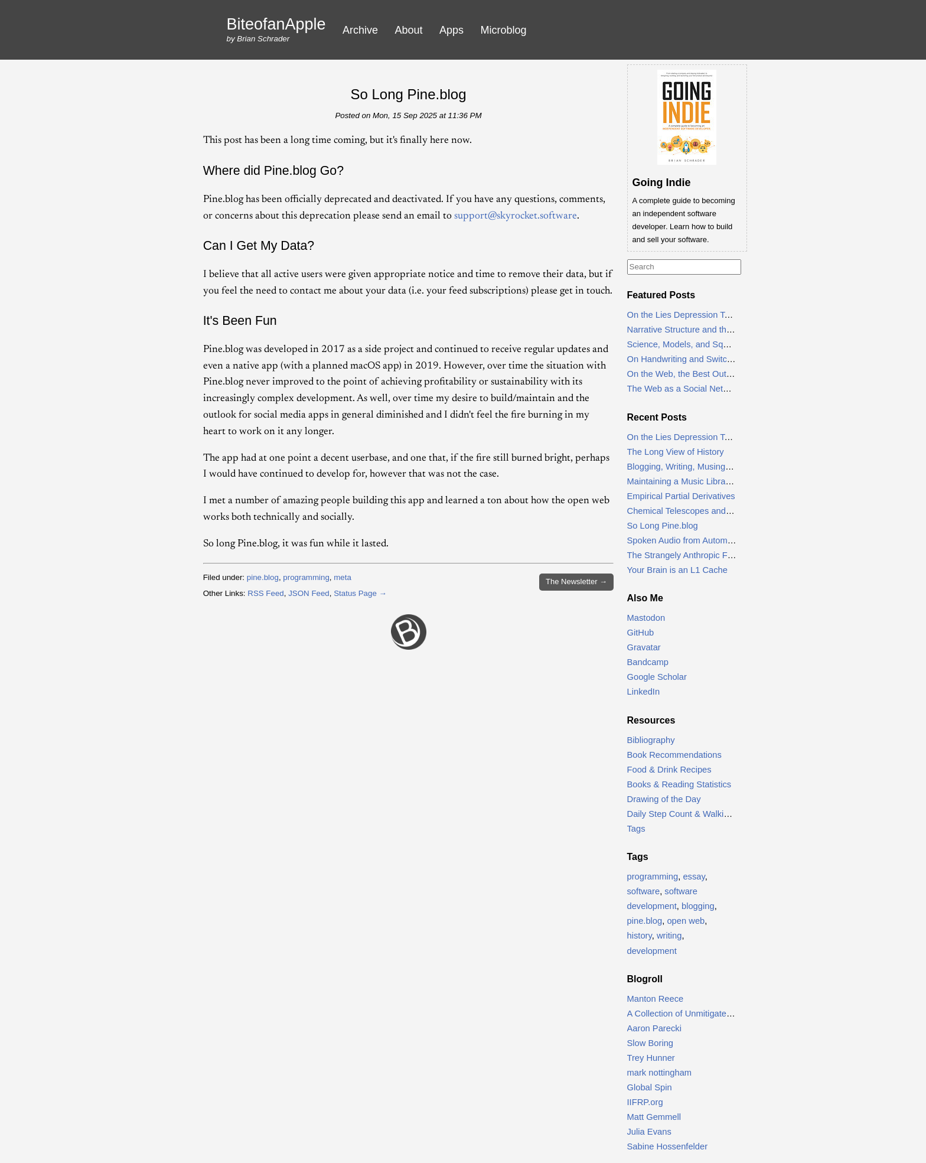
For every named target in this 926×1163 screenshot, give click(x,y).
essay (694, 876)
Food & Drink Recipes (669, 769)
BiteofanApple (276, 24)
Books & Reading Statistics (679, 784)
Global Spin (649, 1087)
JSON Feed (309, 593)
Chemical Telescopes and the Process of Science (722, 511)
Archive (360, 30)
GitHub (640, 632)
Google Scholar (657, 677)
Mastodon (646, 618)
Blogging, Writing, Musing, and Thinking (703, 466)
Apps (451, 30)
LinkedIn (643, 691)
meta (342, 577)
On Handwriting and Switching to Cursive (706, 359)
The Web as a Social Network (684, 388)
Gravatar (644, 647)
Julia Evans (649, 1131)
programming (306, 577)
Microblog (504, 30)
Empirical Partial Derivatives (681, 496)
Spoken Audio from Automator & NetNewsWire (717, 540)
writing (669, 935)
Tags (636, 828)
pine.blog (263, 577)
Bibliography (651, 740)
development (652, 951)
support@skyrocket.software (515, 216)
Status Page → (360, 593)
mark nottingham (659, 1072)
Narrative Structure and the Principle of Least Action (727, 329)
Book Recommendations (674, 755)
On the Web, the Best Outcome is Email (704, 374)
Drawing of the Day (664, 799)
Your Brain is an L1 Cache (677, 570)
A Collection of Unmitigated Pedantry (698, 1013)
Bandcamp (648, 662)
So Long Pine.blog (408, 94)
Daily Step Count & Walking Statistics (699, 814)
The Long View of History (675, 452)
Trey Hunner (651, 1058)
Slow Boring (650, 1043)
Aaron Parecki (654, 1028)
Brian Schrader (263, 38)
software (643, 891)
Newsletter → (576, 581)
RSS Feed (265, 593)
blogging (698, 906)
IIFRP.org (645, 1102)
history (639, 935)
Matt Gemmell (654, 1117)
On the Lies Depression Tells (682, 315)
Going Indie (661, 182)
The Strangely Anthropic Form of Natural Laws (716, 555)
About (409, 30)
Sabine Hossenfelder (667, 1146)
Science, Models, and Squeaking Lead (701, 344)
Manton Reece (655, 999)
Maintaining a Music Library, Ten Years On (708, 481)
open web (686, 921)
